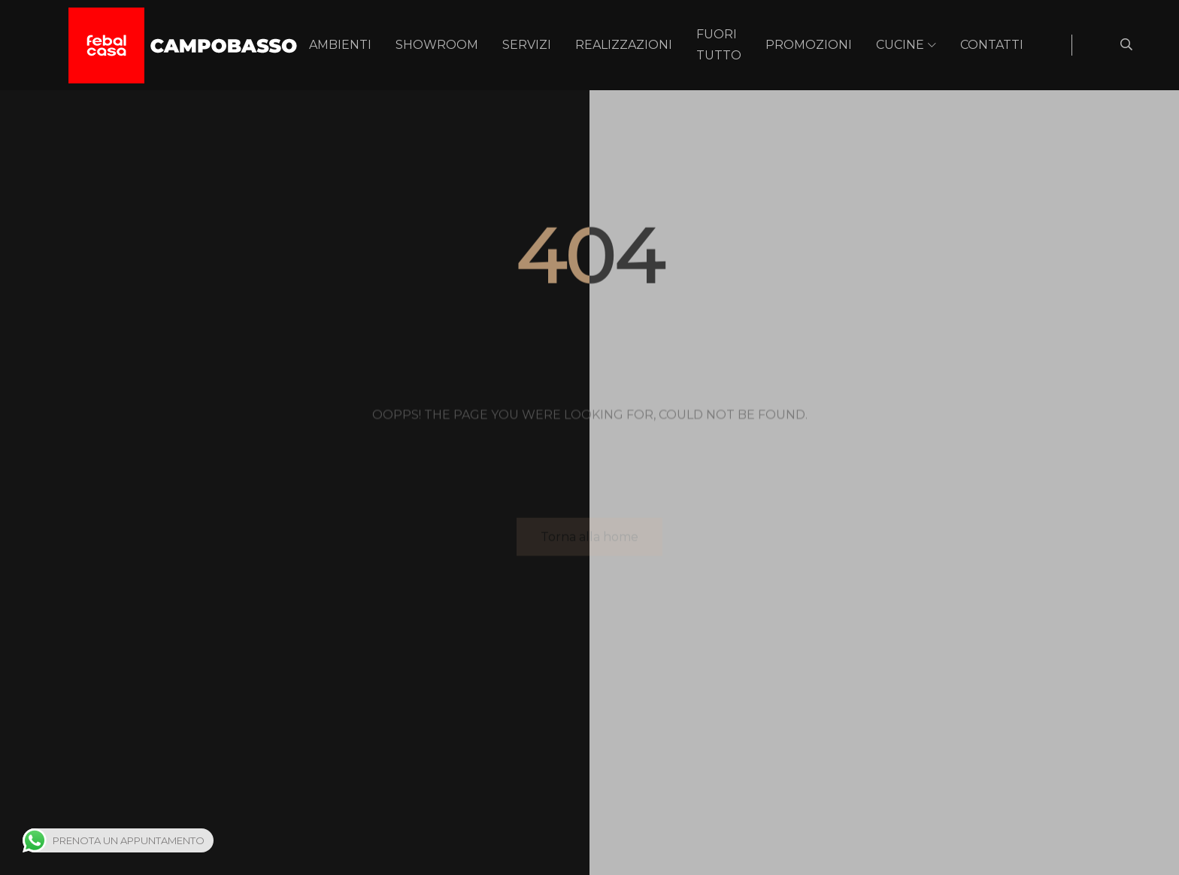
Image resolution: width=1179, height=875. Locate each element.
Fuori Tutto (718, 44)
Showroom (437, 45)
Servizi (526, 45)
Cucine (900, 45)
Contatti (991, 45)
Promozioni (808, 45)
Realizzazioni (623, 45)
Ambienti (340, 45)
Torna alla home (589, 538)
